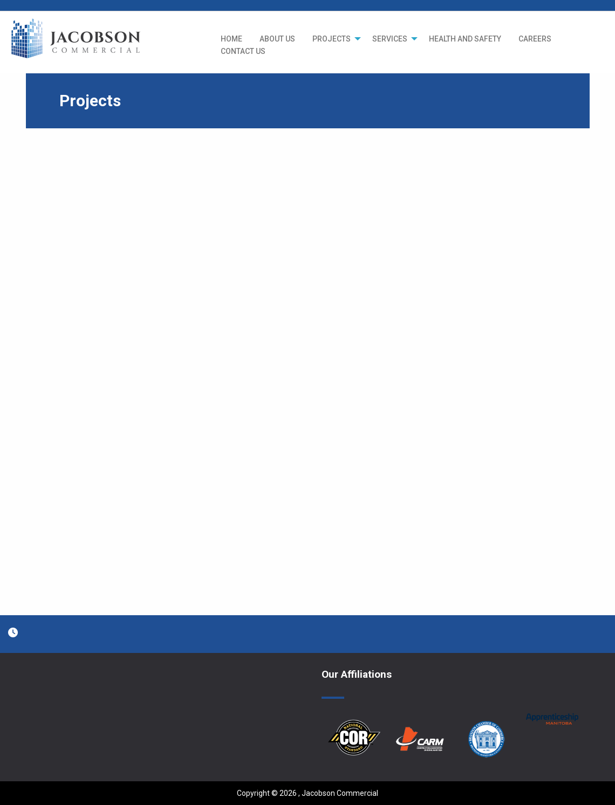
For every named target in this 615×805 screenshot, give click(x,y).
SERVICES (389, 39)
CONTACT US (243, 51)
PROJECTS (331, 39)
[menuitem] (231, 39)
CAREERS (534, 39)
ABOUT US (277, 39)
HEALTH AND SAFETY (465, 39)
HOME (231, 39)
